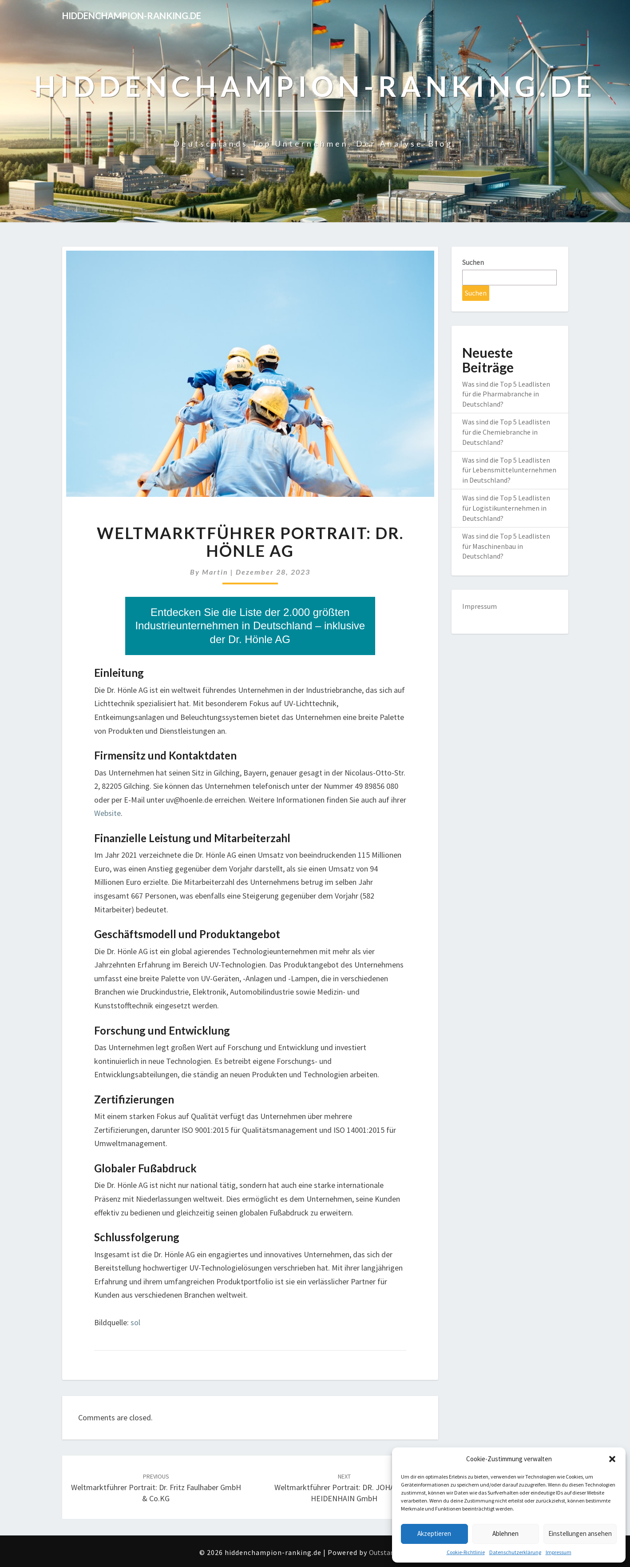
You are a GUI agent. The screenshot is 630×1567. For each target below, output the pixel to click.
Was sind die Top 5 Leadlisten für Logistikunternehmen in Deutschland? (506, 508)
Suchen (473, 262)
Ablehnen (505, 1533)
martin (215, 572)
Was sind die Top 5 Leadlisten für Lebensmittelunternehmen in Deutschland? (509, 470)
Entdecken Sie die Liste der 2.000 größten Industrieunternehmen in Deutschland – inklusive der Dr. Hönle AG (250, 625)
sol (135, 1322)
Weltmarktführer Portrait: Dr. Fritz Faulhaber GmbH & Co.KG (156, 1487)
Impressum (558, 1552)
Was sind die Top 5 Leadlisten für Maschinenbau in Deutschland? (506, 546)
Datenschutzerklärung (515, 1552)
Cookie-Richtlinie (466, 1552)
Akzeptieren (434, 1533)
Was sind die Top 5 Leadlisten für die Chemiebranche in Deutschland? (506, 432)
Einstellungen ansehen (580, 1533)
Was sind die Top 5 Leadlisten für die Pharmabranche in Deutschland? (506, 394)
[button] (612, 1459)
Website (107, 813)
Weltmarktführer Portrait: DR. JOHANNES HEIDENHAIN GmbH (344, 1487)
